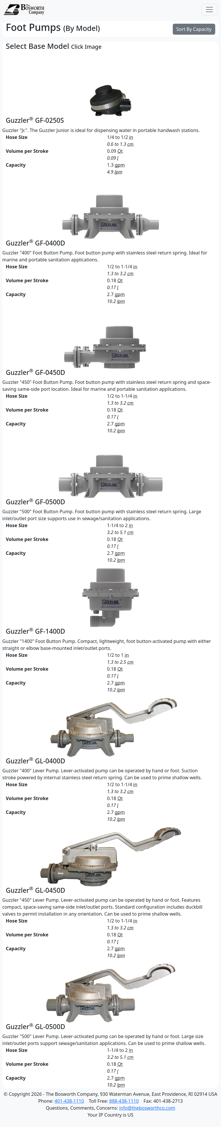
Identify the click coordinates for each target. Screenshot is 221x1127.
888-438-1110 (124, 1101)
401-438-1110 (69, 1101)
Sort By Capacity (194, 29)
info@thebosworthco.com (147, 1108)
